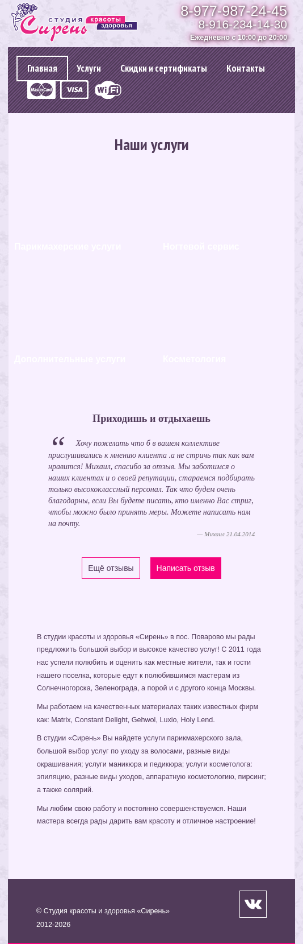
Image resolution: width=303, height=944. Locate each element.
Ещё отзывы (110, 568)
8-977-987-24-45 (233, 11)
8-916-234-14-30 (243, 24)
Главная (42, 68)
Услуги (89, 68)
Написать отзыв (186, 568)
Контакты (245, 68)
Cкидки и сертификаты (163, 68)
